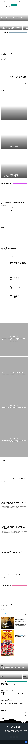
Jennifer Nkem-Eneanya (4, 690)
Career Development (4, 16)
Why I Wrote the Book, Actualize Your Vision (11, 604)
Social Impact (3, 692)
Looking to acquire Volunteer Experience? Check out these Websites (17, 210)
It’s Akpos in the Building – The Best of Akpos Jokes (11, 703)
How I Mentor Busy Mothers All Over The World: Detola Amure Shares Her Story (12, 575)
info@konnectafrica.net (16, 733)
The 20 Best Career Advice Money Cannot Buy (14, 119)
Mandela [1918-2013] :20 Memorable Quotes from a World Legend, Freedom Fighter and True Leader (18, 263)
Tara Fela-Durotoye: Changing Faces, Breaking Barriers (12, 689)
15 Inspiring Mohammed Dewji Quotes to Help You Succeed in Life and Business (13, 247)
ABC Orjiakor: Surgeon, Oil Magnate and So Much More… (12, 699)
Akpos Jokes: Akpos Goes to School (16, 315)
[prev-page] (1, 180)
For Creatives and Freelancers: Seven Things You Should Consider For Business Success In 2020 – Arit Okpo (18, 84)
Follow (25, 614)
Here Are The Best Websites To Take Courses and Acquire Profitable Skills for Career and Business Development (18, 77)
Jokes (10, 286)
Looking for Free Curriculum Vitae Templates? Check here (14, 147)
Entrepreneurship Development (15, 277)
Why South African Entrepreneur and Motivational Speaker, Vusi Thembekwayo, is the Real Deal (18, 306)
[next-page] (3, 180)
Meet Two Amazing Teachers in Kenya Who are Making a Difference (14, 6)
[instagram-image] (7, 623)
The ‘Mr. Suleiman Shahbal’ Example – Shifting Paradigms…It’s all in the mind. (13, 694)
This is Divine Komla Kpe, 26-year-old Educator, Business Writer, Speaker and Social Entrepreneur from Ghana (13, 527)
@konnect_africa (8, 613)
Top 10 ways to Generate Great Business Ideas (10, 684)
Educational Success (14, 336)
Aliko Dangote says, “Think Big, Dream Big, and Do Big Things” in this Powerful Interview (13, 552)
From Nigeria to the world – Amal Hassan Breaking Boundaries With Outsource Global (18, 70)
